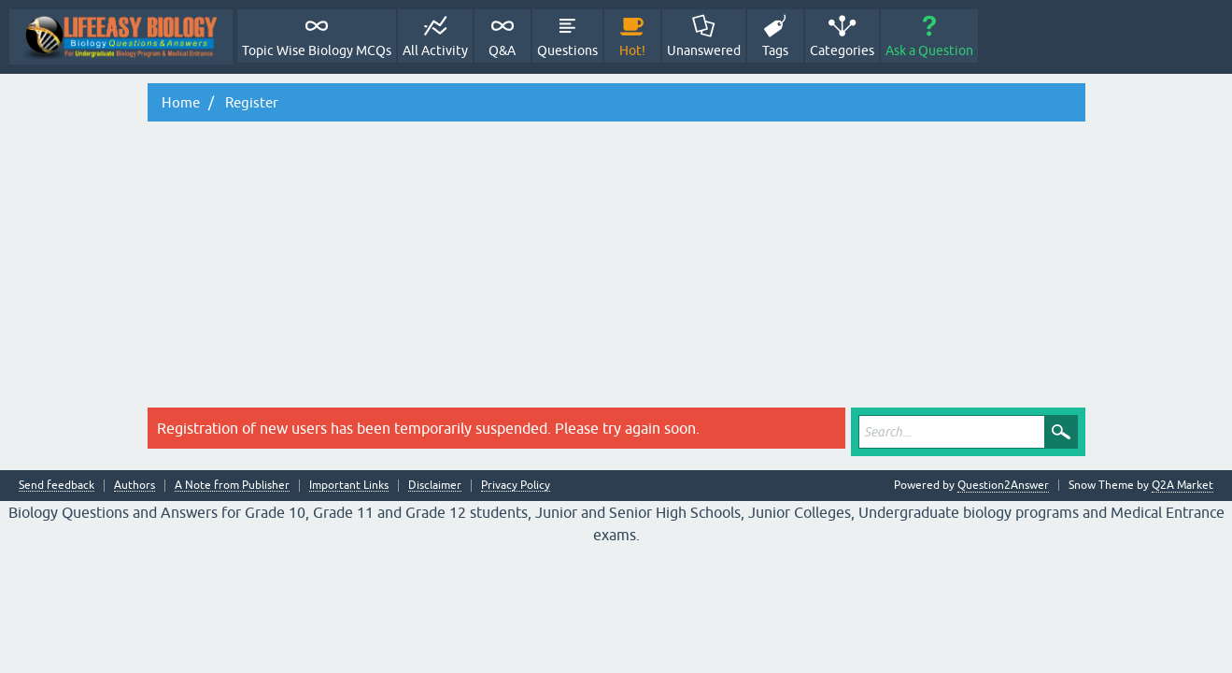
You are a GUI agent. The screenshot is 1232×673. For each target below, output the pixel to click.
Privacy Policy (515, 486)
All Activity (435, 50)
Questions (567, 50)
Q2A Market (1182, 485)
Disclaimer (434, 486)
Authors (134, 486)
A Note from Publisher (232, 486)
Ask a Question (929, 50)
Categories (842, 50)
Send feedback (56, 486)
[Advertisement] (616, 267)
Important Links (349, 486)
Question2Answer (1003, 485)
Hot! (632, 50)
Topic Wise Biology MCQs (316, 50)
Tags (775, 50)
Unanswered (704, 50)
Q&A (502, 50)
